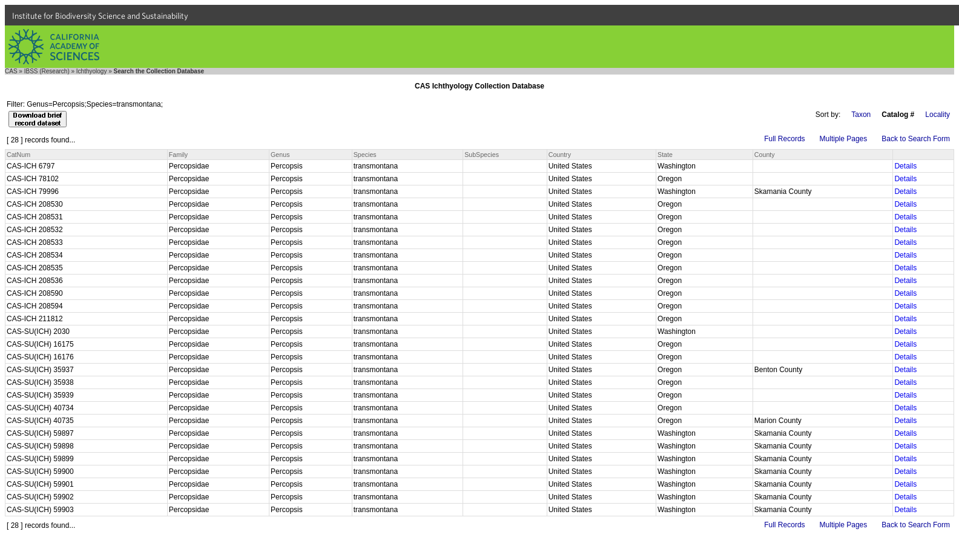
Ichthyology (91, 71)
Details (905, 166)
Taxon (861, 114)
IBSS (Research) (47, 71)
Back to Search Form (916, 139)
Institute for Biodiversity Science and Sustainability (100, 16)
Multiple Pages (844, 139)
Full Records (784, 139)
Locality (937, 114)
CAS (11, 71)
